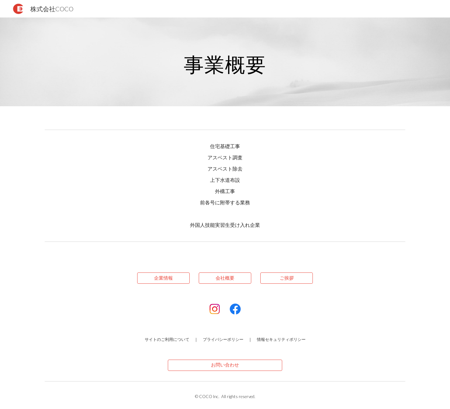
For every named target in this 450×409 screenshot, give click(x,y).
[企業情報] (163, 278)
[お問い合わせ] (225, 364)
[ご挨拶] (286, 278)
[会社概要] (225, 278)
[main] (225, 61)
